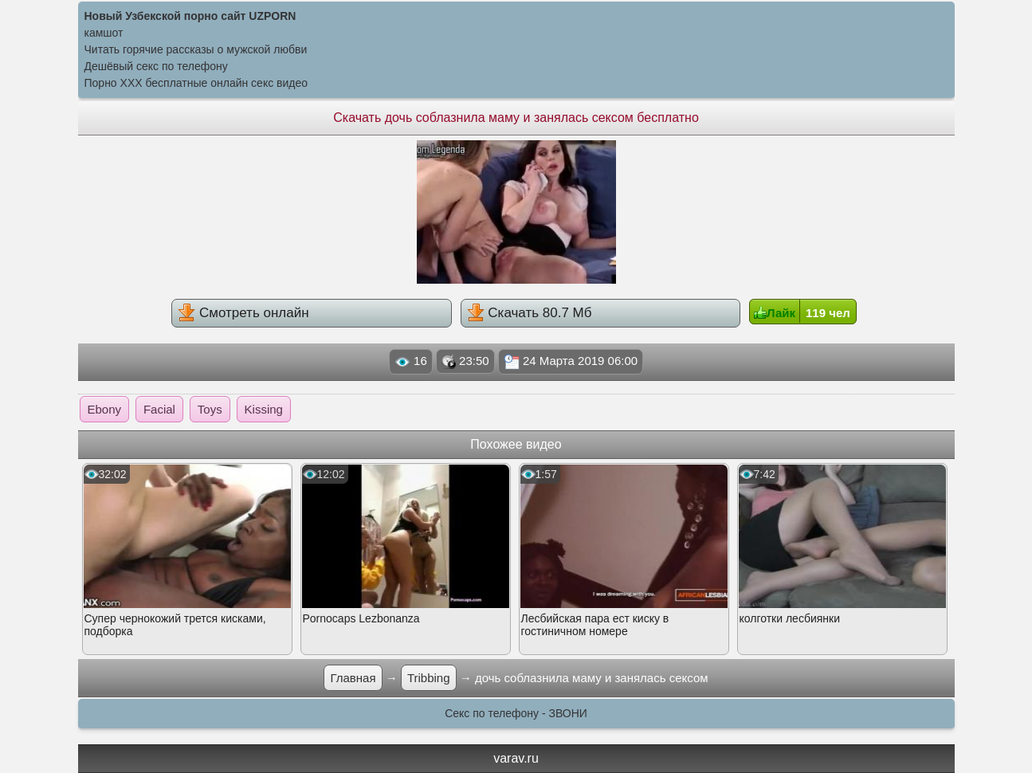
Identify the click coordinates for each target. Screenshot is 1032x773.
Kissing (264, 409)
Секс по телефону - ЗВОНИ (516, 713)
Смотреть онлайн (243, 312)
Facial (159, 409)
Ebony (105, 409)
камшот (104, 32)
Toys (210, 409)
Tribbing (428, 678)
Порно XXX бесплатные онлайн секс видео (196, 83)
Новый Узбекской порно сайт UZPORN (190, 16)
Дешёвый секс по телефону (156, 66)
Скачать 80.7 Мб (529, 312)
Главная (352, 678)
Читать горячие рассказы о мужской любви (196, 49)
